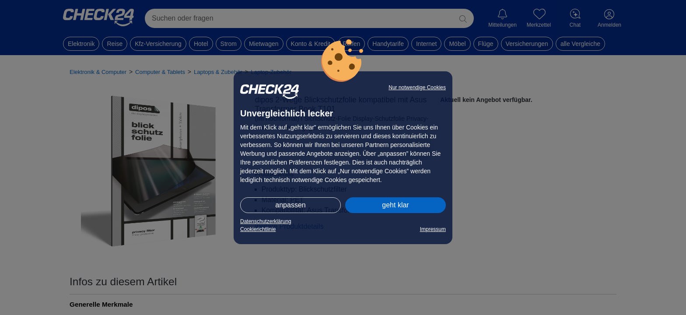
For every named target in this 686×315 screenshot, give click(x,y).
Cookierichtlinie (258, 229)
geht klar (395, 205)
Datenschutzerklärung (265, 221)
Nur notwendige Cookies (417, 87)
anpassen (290, 205)
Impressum (433, 229)
